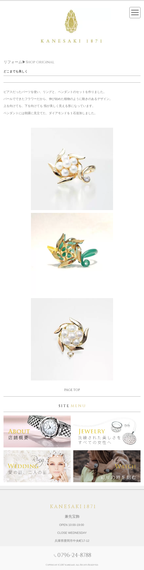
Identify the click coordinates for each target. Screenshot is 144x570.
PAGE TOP (72, 390)
